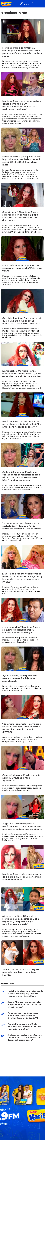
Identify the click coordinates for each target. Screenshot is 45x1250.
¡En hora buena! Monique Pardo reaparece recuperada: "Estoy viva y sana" (22, 268)
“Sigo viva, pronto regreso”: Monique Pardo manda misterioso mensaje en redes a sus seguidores (22, 826)
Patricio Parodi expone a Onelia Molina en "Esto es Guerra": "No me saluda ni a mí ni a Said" (24, 1026)
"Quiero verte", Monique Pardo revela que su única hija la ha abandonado (19, 678)
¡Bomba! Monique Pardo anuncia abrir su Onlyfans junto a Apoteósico (21, 778)
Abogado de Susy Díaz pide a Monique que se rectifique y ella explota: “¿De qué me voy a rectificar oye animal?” (20, 920)
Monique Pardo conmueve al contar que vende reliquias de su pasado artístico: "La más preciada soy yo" (22, 52)
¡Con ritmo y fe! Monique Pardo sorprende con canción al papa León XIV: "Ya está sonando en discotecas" (20, 216)
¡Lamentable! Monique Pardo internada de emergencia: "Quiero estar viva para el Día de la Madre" (21, 374)
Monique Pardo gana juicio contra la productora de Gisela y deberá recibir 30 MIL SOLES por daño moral (21, 160)
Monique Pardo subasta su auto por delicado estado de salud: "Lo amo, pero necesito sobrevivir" (21, 424)
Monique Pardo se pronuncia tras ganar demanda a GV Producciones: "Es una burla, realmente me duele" (21, 105)
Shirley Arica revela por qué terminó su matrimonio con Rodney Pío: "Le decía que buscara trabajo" (24, 1037)
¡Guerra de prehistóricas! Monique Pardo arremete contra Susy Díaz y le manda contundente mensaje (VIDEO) (22, 577)
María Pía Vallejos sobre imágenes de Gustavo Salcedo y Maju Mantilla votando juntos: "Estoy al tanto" (25, 993)
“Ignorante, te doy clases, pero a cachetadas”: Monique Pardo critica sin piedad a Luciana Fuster (21, 526)
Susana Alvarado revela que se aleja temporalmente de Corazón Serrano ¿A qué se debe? (24, 1004)
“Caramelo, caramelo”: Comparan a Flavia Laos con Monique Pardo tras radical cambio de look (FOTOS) (21, 728)
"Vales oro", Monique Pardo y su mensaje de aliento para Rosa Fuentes (20, 972)
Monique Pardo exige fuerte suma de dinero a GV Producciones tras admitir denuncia (22, 877)
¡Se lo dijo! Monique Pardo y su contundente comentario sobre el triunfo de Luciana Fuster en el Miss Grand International (21, 476)
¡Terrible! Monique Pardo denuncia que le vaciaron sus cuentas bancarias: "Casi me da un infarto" (22, 321)
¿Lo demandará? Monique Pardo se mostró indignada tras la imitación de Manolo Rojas (21, 630)
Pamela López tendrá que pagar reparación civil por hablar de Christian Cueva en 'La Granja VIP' (23, 1015)
